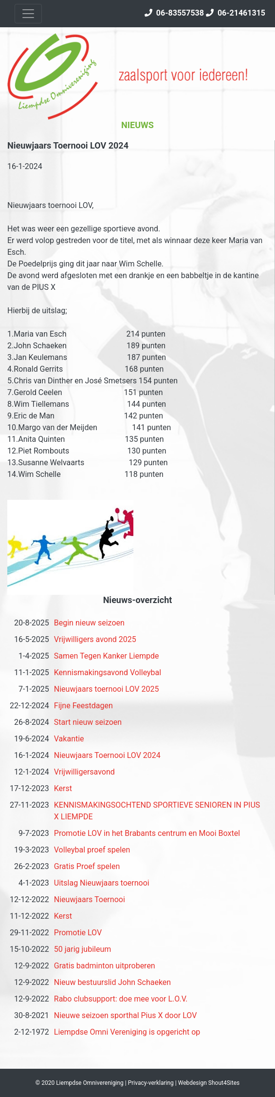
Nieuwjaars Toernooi (89, 899)
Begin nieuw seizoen (89, 622)
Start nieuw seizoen (88, 722)
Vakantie (69, 738)
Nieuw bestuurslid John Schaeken (112, 982)
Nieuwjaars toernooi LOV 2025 (106, 689)
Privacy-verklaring (151, 1082)
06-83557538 (174, 13)
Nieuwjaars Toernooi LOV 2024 (107, 755)
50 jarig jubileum (82, 949)
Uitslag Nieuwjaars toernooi (101, 883)
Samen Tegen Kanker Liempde (106, 656)
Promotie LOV (78, 932)
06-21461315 (235, 13)
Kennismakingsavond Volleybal (107, 672)
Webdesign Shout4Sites (209, 1082)
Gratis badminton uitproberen (104, 965)
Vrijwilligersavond (84, 771)
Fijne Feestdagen (83, 705)
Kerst (63, 788)
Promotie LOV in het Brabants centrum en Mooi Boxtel (147, 833)
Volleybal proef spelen (92, 849)
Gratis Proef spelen (87, 866)
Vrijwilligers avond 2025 (95, 639)
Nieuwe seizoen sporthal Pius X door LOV (125, 1015)
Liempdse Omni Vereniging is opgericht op (127, 1032)
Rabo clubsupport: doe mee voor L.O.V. (121, 998)
